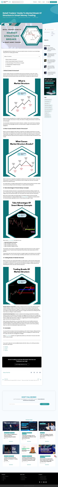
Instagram (6, 347)
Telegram (6, 350)
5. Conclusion (8, 66)
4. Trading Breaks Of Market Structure (12, 64)
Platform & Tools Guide (6, 433)
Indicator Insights (9, 17)
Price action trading (31, 17)
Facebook (6, 346)
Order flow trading (25, 17)
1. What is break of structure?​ (11, 59)
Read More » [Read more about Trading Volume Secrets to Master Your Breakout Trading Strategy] (48, 75)
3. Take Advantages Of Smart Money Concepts (14, 62)
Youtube (6, 349)
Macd (52, 35)
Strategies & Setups (29, 433)
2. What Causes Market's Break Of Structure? (14, 61)
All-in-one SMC (25, 196)
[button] (39, 56)
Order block (53, 33)
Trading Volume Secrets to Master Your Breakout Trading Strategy (51, 73)
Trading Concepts (15, 17)
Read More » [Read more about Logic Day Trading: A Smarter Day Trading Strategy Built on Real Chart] (48, 70)
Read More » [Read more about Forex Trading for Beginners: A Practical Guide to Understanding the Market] (48, 51)
